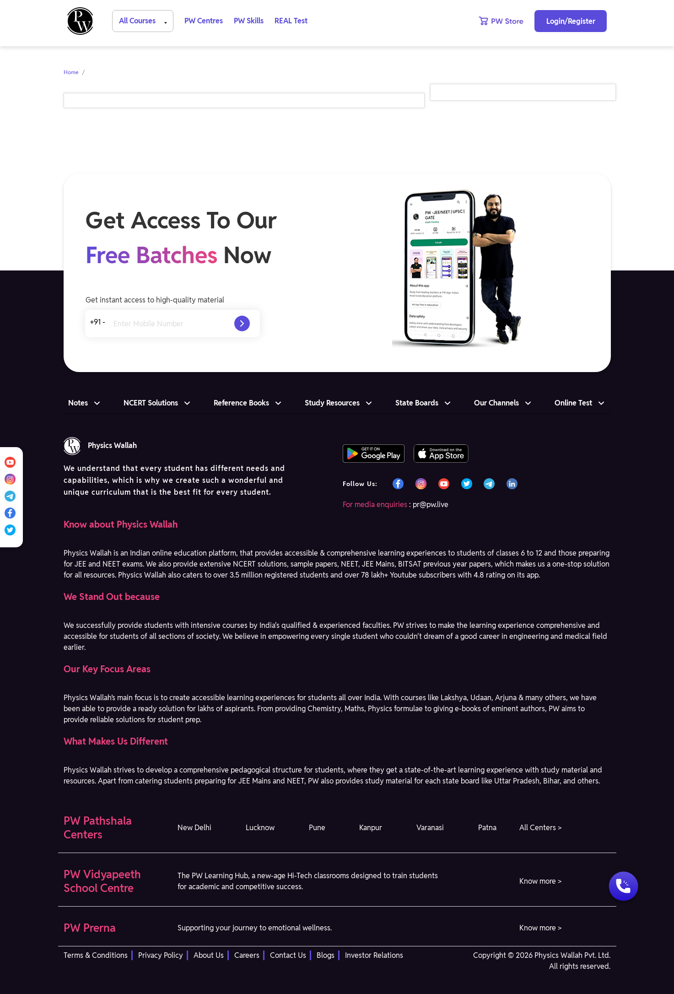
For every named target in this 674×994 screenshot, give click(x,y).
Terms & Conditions (96, 955)
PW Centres (203, 21)
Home (71, 72)
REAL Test (291, 21)
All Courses (144, 20)
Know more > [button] (540, 881)
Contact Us (288, 955)
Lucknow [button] (260, 827)
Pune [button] (317, 827)
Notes (78, 403)
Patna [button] (487, 827)
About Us (209, 955)
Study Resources (332, 403)
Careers (246, 955)
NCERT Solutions (151, 403)
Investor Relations (374, 955)
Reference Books (241, 403)
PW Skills (249, 21)
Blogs (325, 955)
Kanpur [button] (370, 827)
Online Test (573, 403)
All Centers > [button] (540, 827)
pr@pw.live (430, 504)
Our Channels (496, 403)
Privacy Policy (160, 955)
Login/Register (570, 21)
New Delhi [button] (194, 827)
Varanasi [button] (430, 827)
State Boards (416, 403)
